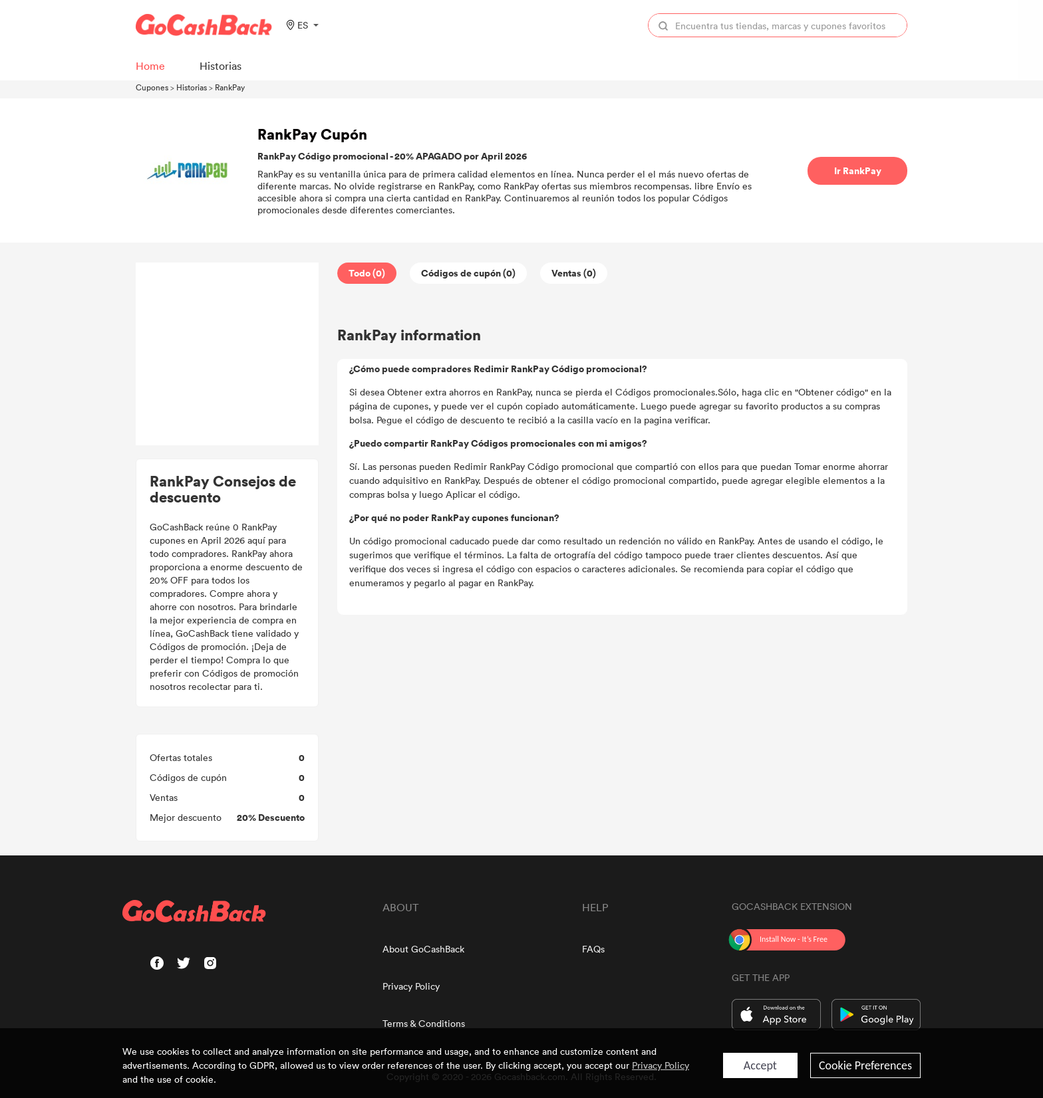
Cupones (152, 87)
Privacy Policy (411, 986)
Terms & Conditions (423, 1023)
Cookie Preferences (865, 1065)
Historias (191, 87)
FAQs (593, 948)
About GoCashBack (423, 948)
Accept (760, 1065)
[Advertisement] (227, 354)
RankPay (230, 87)
